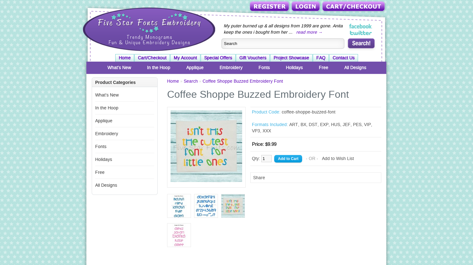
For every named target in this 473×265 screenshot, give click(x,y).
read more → (309, 32)
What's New (119, 67)
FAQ (320, 57)
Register (270, 7)
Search (191, 81)
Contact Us (344, 57)
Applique (195, 67)
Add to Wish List (338, 158)
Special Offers (218, 57)
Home (125, 57)
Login (306, 7)
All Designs (355, 67)
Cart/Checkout (354, 7)
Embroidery (231, 67)
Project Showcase (291, 57)
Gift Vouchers (252, 57)
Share (259, 177)
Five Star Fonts (148, 29)
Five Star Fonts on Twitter (361, 33)
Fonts (264, 67)
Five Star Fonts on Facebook (361, 26)
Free (323, 67)
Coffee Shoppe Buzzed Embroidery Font (243, 81)
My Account (185, 57)
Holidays (294, 67)
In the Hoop (158, 67)
